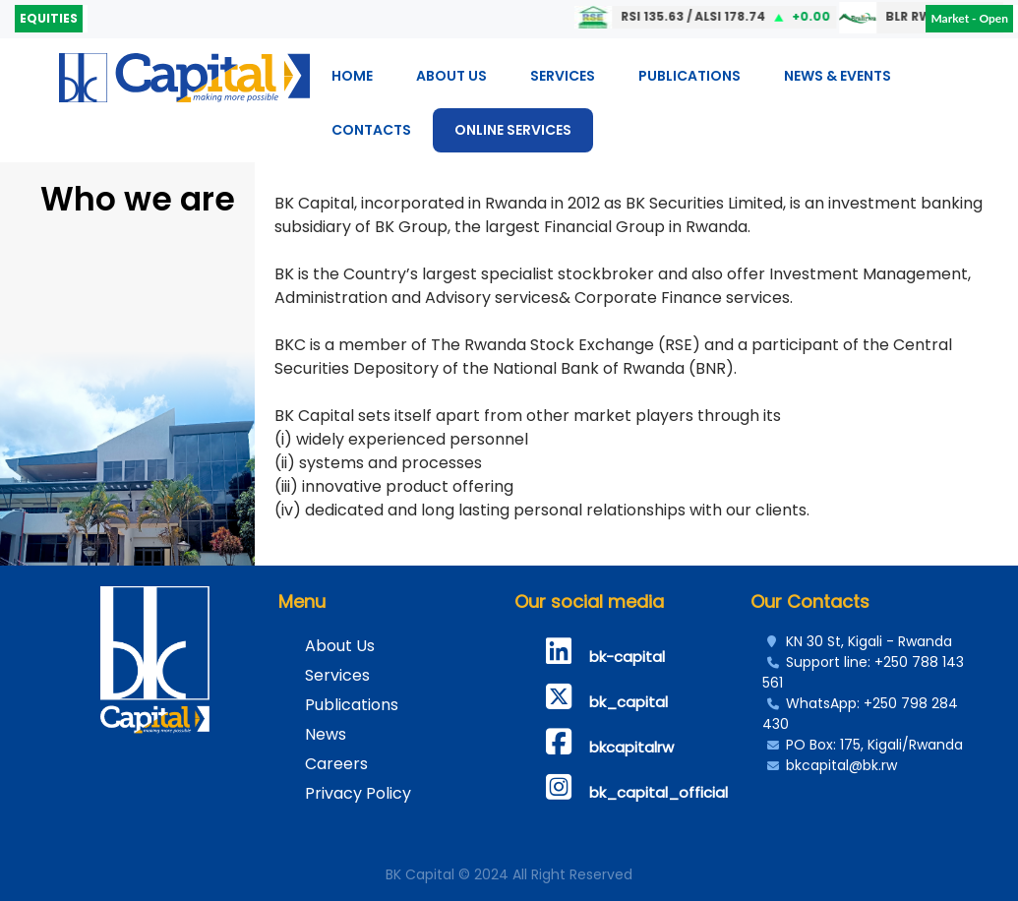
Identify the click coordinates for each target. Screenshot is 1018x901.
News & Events (837, 76)
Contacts (371, 130)
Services (562, 76)
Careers (336, 763)
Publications (689, 76)
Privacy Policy (358, 793)
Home (352, 76)
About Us (451, 76)
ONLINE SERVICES (512, 130)
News (325, 734)
